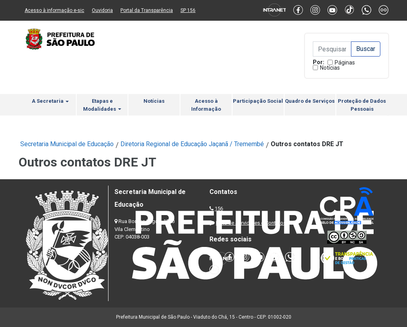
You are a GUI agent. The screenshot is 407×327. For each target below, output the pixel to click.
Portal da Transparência (146, 10)
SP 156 (188, 10)
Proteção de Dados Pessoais (362, 105)
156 (219, 208)
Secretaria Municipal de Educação (67, 144)
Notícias (330, 67)
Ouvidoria (102, 10)
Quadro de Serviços (310, 101)
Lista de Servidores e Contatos (251, 223)
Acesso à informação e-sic (54, 10)
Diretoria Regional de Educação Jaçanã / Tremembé (192, 144)
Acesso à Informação (206, 105)
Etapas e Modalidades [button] (102, 105)
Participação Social (258, 101)
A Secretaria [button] (50, 101)
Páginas (345, 62)
